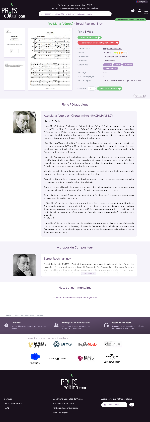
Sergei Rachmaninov (112, 48)
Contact (8, 399)
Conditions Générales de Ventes (68, 399)
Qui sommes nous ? (13, 403)
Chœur (117, 65)
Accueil (8, 316)
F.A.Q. (6, 408)
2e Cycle (108, 65)
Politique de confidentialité (65, 408)
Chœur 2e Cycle (110, 68)
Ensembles (128, 65)
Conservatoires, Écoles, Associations (130, 20)
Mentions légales (60, 412)
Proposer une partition (63, 403)
